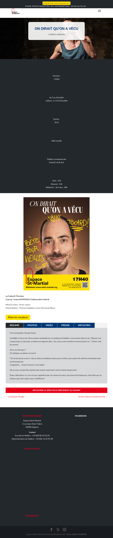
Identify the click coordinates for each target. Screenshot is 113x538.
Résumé (14, 325)
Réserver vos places (18, 317)
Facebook (81, 416)
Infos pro (84, 325)
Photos (32, 325)
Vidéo (49, 325)
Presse (65, 325)
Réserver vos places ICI (56, 3)
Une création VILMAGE (77, 534)
